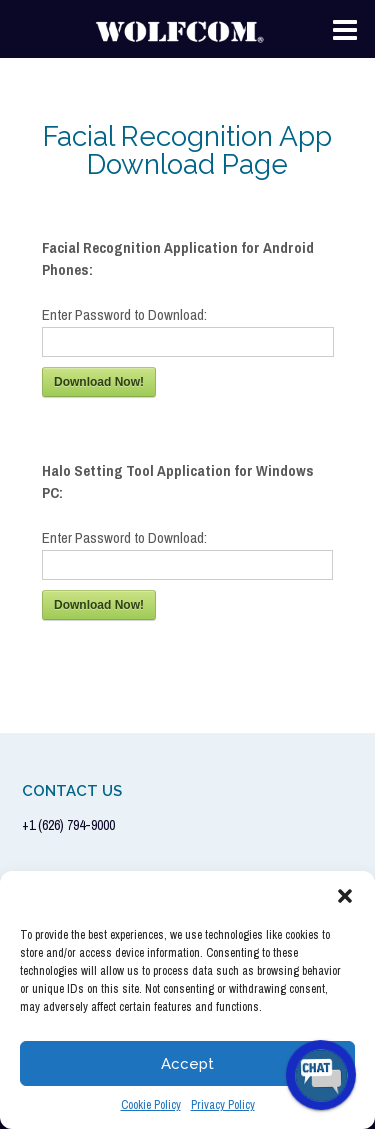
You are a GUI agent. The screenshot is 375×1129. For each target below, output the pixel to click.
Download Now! (99, 382)
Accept (187, 1064)
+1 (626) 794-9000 (68, 825)
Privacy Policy (223, 1105)
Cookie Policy (151, 1105)
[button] (345, 896)
